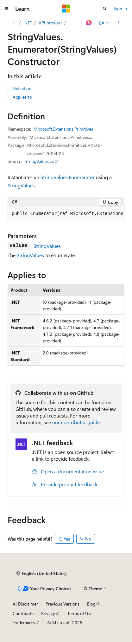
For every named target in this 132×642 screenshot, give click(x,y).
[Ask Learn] (89, 23)
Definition (22, 88)
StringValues (21, 185)
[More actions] (118, 23)
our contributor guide (76, 422)
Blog (91, 604)
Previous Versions (62, 604)
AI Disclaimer (25, 604)
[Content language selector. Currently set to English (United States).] (42, 573)
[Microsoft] (66, 8)
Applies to (22, 97)
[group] (66, 214)
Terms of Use (79, 613)
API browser (50, 23)
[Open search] (104, 8)
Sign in (120, 8)
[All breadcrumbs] (13, 23)
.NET (27, 23)
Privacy (48, 613)
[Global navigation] (6, 8)
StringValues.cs (39, 161)
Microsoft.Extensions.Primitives (63, 129)
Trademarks (24, 622)
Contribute (23, 613)
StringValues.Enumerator (68, 177)
